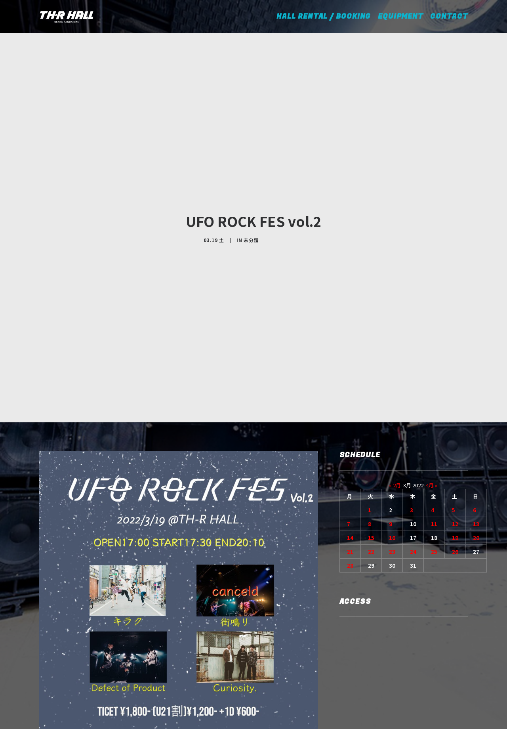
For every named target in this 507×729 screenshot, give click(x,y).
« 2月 (395, 425)
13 (476, 464)
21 (350, 491)
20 (476, 477)
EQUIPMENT (400, 16)
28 (350, 505)
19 (455, 477)
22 (371, 491)
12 (455, 464)
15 (371, 477)
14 (350, 477)
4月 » (431, 425)
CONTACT (449, 16)
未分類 (251, 209)
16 (392, 477)
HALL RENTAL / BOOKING (326, 16)
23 (392, 491)
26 (455, 491)
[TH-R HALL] (66, 17)
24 (413, 491)
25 (434, 491)
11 (434, 464)
